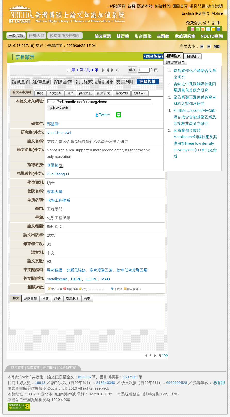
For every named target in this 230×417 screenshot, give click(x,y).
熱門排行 (49, 368)
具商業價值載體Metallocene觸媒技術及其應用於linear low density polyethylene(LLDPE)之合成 (195, 143)
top (165, 355)
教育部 (219, 383)
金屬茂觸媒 (76, 270)
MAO (105, 279)
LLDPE (91, 279)
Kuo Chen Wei (59, 133)
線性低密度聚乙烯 (132, 270)
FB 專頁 (203, 13)
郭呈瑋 (53, 124)
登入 (206, 23)
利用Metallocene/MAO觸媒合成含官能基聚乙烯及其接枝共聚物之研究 (195, 117)
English (188, 13)
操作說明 (215, 6)
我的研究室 (67, 368)
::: (8, 55)
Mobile (217, 13)
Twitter (104, 115)
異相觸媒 (54, 270)
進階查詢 (33, 368)
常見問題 (197, 6)
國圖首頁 (180, 6)
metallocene (57, 279)
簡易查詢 (17, 368)
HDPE (76, 279)
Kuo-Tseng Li (58, 174)
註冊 (216, 23)
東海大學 (54, 192)
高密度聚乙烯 (101, 270)
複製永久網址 (59, 108)
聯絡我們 (162, 6)
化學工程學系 (58, 200)
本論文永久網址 (29, 101)
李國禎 (53, 165)
